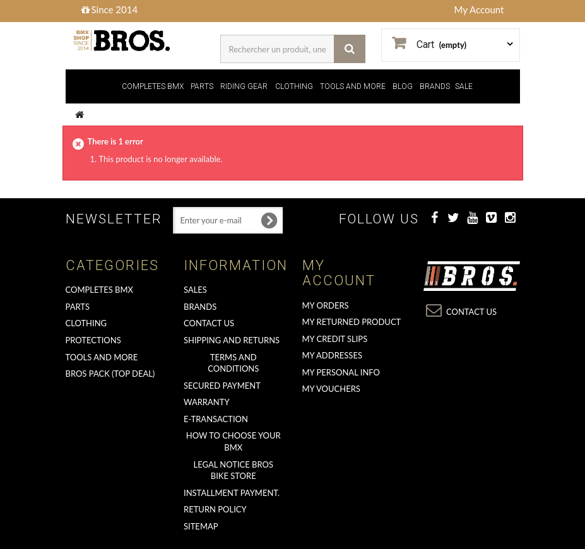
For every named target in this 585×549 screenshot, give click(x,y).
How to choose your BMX (233, 441)
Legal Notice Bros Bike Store (233, 470)
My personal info (341, 372)
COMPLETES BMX (153, 86)
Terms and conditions (233, 363)
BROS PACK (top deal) (110, 374)
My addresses (332, 355)
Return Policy (215, 509)
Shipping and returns (232, 340)
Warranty (207, 402)
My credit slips (335, 339)
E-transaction (216, 419)
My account (338, 272)
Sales (195, 290)
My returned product (351, 322)
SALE (464, 86)
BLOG (403, 86)
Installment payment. (232, 493)
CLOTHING (294, 86)
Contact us (209, 323)
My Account (479, 9)
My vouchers (331, 389)
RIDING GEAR (244, 86)
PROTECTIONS (93, 340)
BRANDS (435, 86)
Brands (200, 307)
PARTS (202, 86)
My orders (325, 305)
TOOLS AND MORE (353, 86)
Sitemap (201, 526)
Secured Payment (222, 386)
